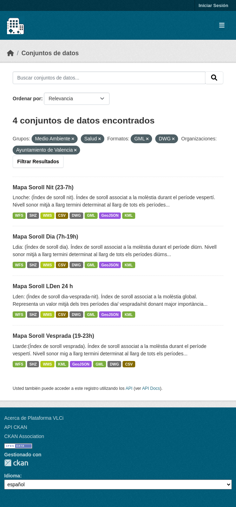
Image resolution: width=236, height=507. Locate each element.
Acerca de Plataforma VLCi (34, 418)
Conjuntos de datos (50, 53)
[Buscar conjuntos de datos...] (109, 77)
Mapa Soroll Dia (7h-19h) (45, 237)
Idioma (12, 476)
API (128, 388)
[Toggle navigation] (222, 25)
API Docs (151, 388)
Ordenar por (27, 98)
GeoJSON (110, 215)
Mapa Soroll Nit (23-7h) (43, 187)
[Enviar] (214, 77)
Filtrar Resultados (38, 161)
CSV (62, 215)
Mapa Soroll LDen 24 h (43, 286)
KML (129, 215)
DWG (76, 215)
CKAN (16, 463)
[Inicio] (10, 53)
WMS (47, 215)
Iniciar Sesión (213, 5)
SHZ (33, 215)
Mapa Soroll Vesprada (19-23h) (53, 336)
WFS (19, 215)
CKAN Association (24, 436)
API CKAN (15, 427)
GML (91, 215)
